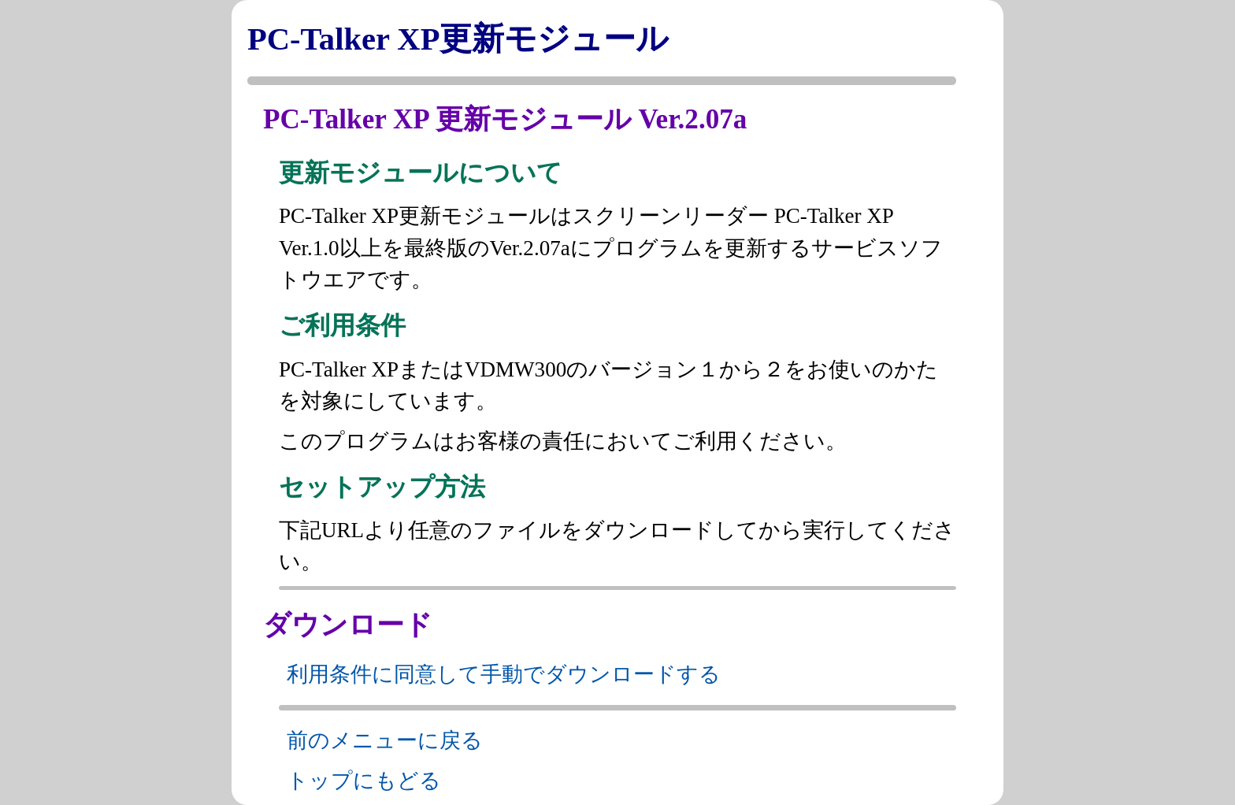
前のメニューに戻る (385, 740)
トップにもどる (364, 780)
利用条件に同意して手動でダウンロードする (504, 674)
